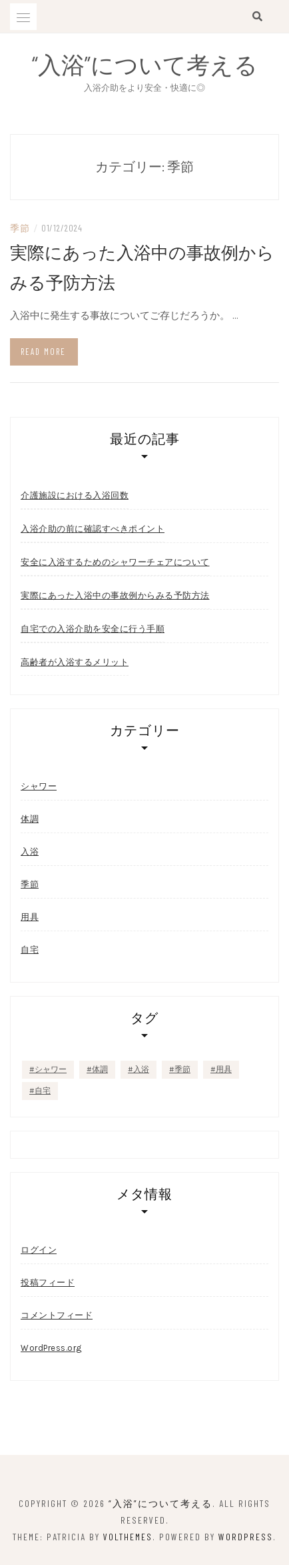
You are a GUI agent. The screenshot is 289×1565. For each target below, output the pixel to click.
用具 (30, 917)
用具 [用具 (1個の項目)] (224, 1069)
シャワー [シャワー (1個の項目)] (51, 1069)
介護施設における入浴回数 (75, 495)
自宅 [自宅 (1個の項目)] (43, 1090)
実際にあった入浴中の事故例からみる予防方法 (115, 595)
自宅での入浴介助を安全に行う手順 (92, 628)
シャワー (39, 786)
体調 (30, 819)
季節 (19, 227)
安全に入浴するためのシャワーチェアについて (115, 561)
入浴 (30, 852)
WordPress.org (51, 1348)
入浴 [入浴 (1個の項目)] (141, 1069)
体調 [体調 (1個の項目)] (100, 1069)
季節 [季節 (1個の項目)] (182, 1069)
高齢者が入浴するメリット (75, 661)
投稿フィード (48, 1282)
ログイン (39, 1250)
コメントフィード (57, 1315)
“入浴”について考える (145, 64)
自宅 (30, 950)
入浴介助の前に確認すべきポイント (92, 528)
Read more (43, 351)
